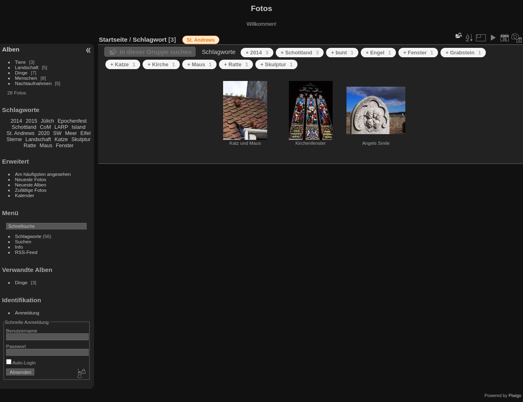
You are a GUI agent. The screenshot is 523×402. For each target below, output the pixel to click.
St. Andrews (20, 133)
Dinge (21, 72)
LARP (61, 127)
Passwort (16, 346)
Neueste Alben (31, 184)
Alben (11, 49)
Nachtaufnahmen (33, 83)
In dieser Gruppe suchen (156, 51)
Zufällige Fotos (31, 190)
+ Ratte (236, 64)
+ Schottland (300, 52)
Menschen (26, 78)
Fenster (65, 145)
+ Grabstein (463, 52)
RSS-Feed (26, 252)
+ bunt (342, 52)
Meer (71, 133)
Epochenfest (72, 121)
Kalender (24, 195)
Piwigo (515, 395)
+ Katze (122, 64)
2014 (16, 121)
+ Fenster (418, 52)
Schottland (24, 127)
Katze (61, 139)
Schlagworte (28, 236)
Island (78, 127)
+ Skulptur (276, 64)
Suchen (23, 241)
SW (57, 133)
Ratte (30, 145)
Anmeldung (27, 312)
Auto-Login (21, 362)
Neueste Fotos (31, 179)
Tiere (20, 62)
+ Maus (199, 64)
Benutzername (22, 330)
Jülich (47, 121)
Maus (46, 145)
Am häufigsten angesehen (43, 174)
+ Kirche (161, 64)
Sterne (14, 139)
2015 (31, 121)
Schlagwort (150, 39)
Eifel (85, 133)
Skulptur (81, 139)
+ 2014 (257, 52)
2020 (43, 133)
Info (19, 246)
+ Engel (378, 52)
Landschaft (27, 67)
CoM (45, 127)
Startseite (113, 39)
